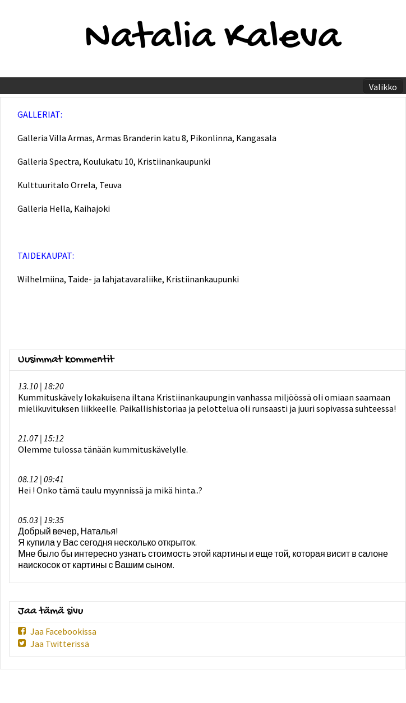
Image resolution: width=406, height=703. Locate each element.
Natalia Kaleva (212, 39)
